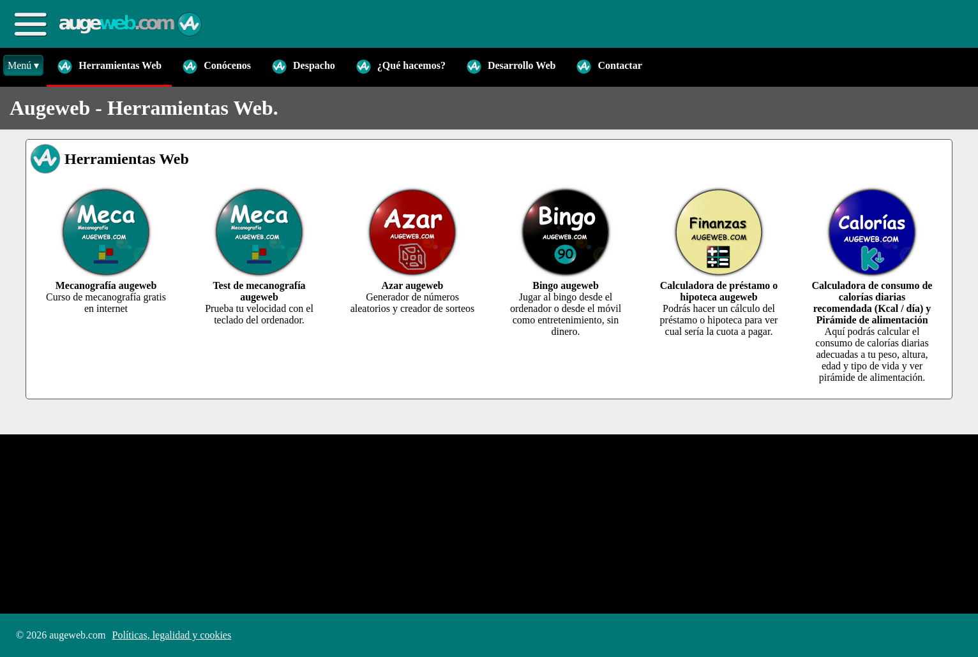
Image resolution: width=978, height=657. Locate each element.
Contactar (609, 67)
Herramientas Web (109, 67)
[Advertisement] (383, 523)
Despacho (303, 67)
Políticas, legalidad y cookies (172, 635)
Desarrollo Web (511, 67)
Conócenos (216, 67)
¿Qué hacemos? (401, 67)
